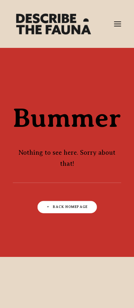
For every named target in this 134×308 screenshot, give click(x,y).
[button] (117, 24)
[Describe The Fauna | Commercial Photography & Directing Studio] (53, 24)
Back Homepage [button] (67, 207)
